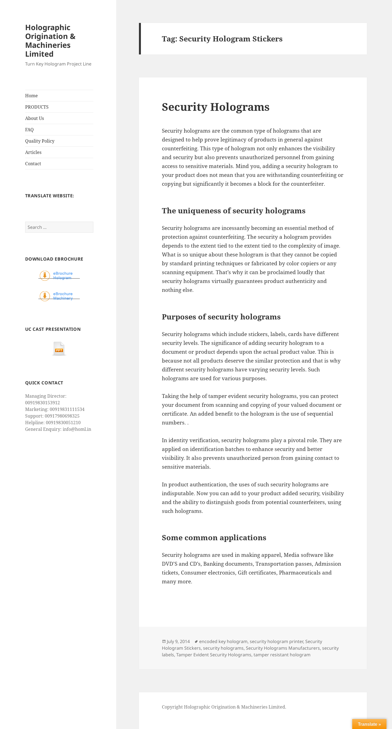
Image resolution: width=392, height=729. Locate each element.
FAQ (29, 130)
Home (31, 96)
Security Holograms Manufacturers (283, 648)
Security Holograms (216, 106)
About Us (34, 118)
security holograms (223, 648)
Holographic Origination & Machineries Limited (50, 40)
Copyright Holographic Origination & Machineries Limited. (224, 707)
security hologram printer (276, 641)
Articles (33, 152)
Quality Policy (39, 141)
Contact (33, 164)
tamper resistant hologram (282, 655)
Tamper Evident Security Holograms (213, 655)
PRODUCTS (37, 107)
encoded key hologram (223, 641)
